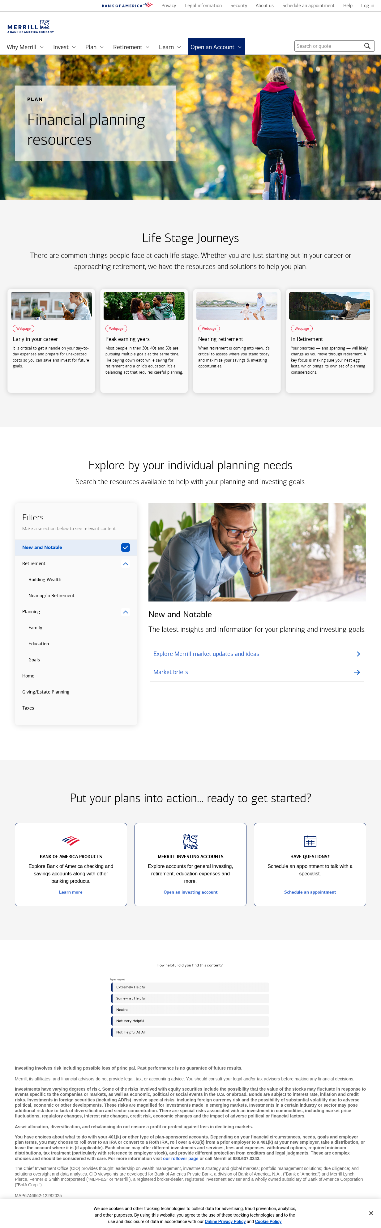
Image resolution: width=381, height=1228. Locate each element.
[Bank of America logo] (127, 6)
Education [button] (32, 646)
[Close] (371, 1213)
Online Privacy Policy (225, 1221)
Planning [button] (27, 614)
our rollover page (180, 1158)
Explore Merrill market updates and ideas (206, 653)
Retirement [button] (30, 566)
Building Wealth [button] (38, 582)
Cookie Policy (268, 1221)
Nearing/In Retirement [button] (45, 598)
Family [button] (28, 630)
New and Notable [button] (38, 549)
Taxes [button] (24, 710)
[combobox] (334, 46)
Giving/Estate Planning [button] (42, 694)
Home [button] (24, 678)
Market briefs (170, 672)
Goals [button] (27, 662)
